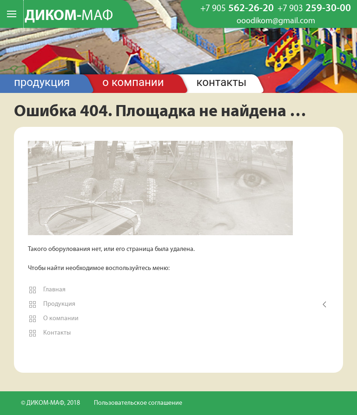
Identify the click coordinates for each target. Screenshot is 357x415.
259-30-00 (314, 9)
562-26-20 (237, 9)
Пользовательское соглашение (138, 403)
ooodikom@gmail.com (276, 21)
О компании (133, 82)
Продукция (42, 82)
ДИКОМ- (69, 16)
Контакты (222, 82)
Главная (47, 290)
